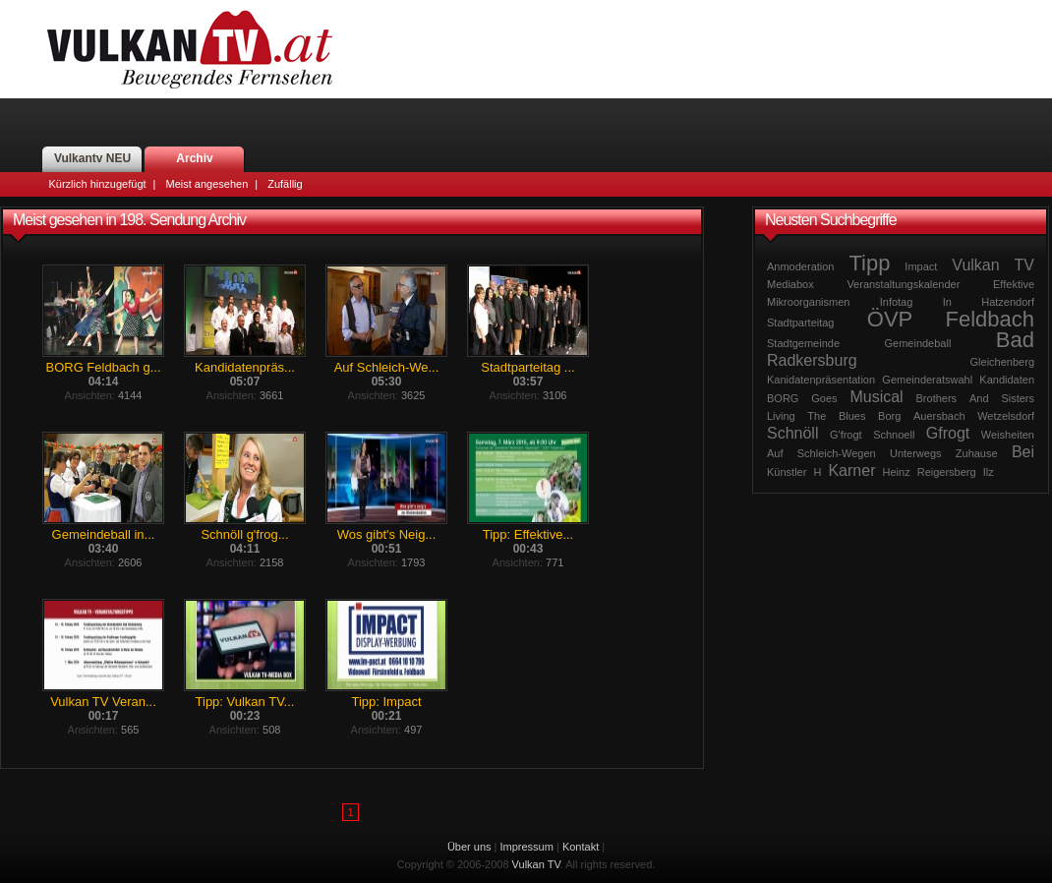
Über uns (469, 847)
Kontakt (580, 847)
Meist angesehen (206, 184)
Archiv (194, 158)
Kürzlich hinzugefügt (97, 184)
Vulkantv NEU (92, 158)
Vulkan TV (189, 49)
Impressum (527, 847)
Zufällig (284, 184)
